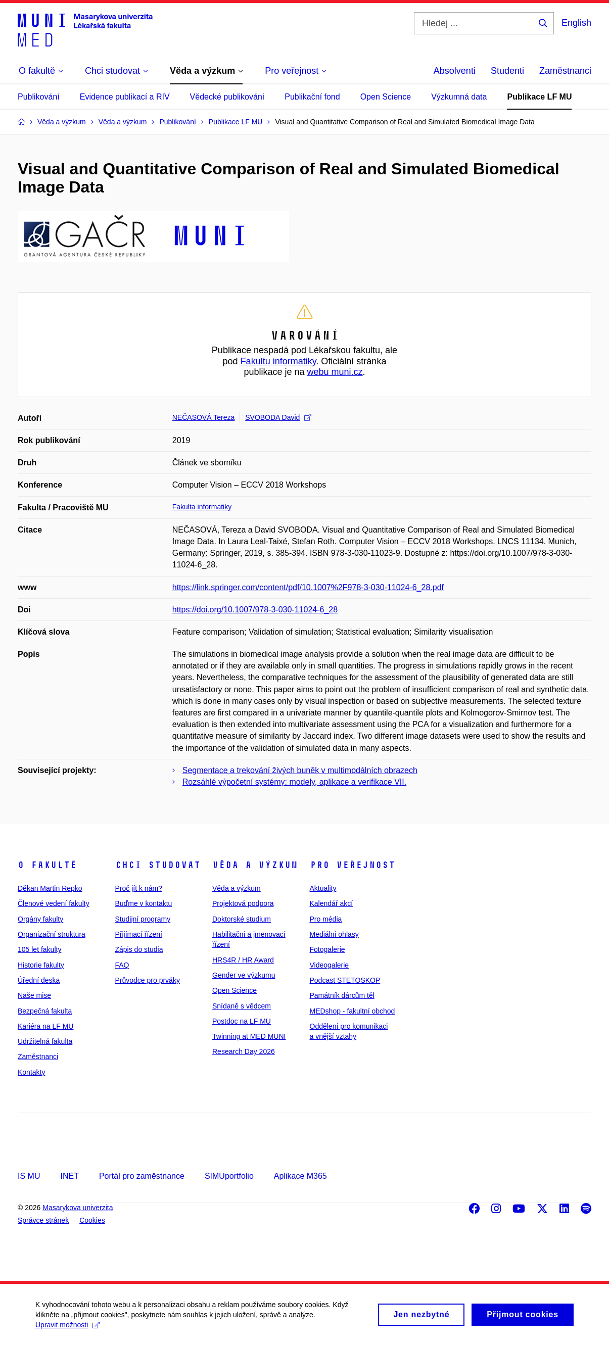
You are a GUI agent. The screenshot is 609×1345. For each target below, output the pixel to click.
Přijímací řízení (138, 934)
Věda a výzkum (255, 865)
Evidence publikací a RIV (125, 96)
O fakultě (47, 865)
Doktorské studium (241, 919)
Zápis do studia (139, 949)
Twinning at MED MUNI (249, 1036)
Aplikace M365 (300, 1176)
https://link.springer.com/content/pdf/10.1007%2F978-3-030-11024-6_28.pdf (308, 587)
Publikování (39, 96)
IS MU (29, 1176)
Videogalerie (329, 965)
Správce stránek (43, 1220)
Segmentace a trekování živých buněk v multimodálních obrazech (299, 770)
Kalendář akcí (331, 903)
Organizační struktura (51, 934)
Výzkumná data (459, 96)
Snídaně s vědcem (241, 1006)
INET (69, 1176)
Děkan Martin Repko (50, 888)
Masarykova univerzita (77, 1208)
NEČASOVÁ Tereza (203, 417)
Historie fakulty (41, 965)
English (576, 23)
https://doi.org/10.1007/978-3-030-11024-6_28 (255, 609)
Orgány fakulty (40, 919)
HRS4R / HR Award (243, 960)
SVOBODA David (278, 417)
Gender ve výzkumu (243, 975)
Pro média (326, 919)
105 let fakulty (39, 949)
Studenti (507, 71)
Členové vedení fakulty (53, 903)
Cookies (92, 1220)
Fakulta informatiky (201, 507)
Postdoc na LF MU (241, 1021)
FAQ (122, 965)
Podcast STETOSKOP (345, 980)
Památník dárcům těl (342, 995)
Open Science (385, 96)
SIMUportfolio (229, 1176)
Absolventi (455, 71)
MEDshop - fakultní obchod (352, 1011)
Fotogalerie (327, 949)
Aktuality (323, 888)
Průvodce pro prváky (147, 980)
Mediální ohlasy (334, 934)
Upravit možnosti (67, 1330)
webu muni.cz (335, 372)
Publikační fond (312, 96)
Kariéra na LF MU (45, 1026)
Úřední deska (39, 980)
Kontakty (31, 1072)
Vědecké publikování (227, 96)
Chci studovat (158, 865)
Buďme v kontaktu (143, 903)
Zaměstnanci (565, 71)
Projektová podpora (242, 903)
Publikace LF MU (539, 96)
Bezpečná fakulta (45, 1011)
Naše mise (34, 995)
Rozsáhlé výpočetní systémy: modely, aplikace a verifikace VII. (294, 782)
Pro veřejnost (352, 865)
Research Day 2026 (243, 1051)
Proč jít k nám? (138, 888)
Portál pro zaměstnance (141, 1176)
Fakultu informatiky (278, 361)
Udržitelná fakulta (45, 1041)
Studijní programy (143, 919)
